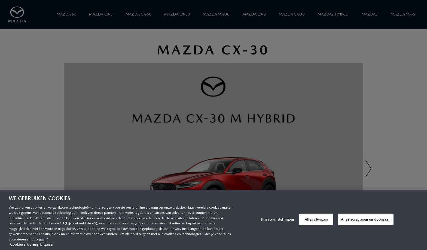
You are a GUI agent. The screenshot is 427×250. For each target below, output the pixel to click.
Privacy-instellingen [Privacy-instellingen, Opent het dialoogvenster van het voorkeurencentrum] (277, 219)
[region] (213, 220)
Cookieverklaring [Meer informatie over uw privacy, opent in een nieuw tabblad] (24, 244)
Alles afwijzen (316, 219)
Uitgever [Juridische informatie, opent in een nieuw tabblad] (47, 244)
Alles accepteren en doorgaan (366, 219)
